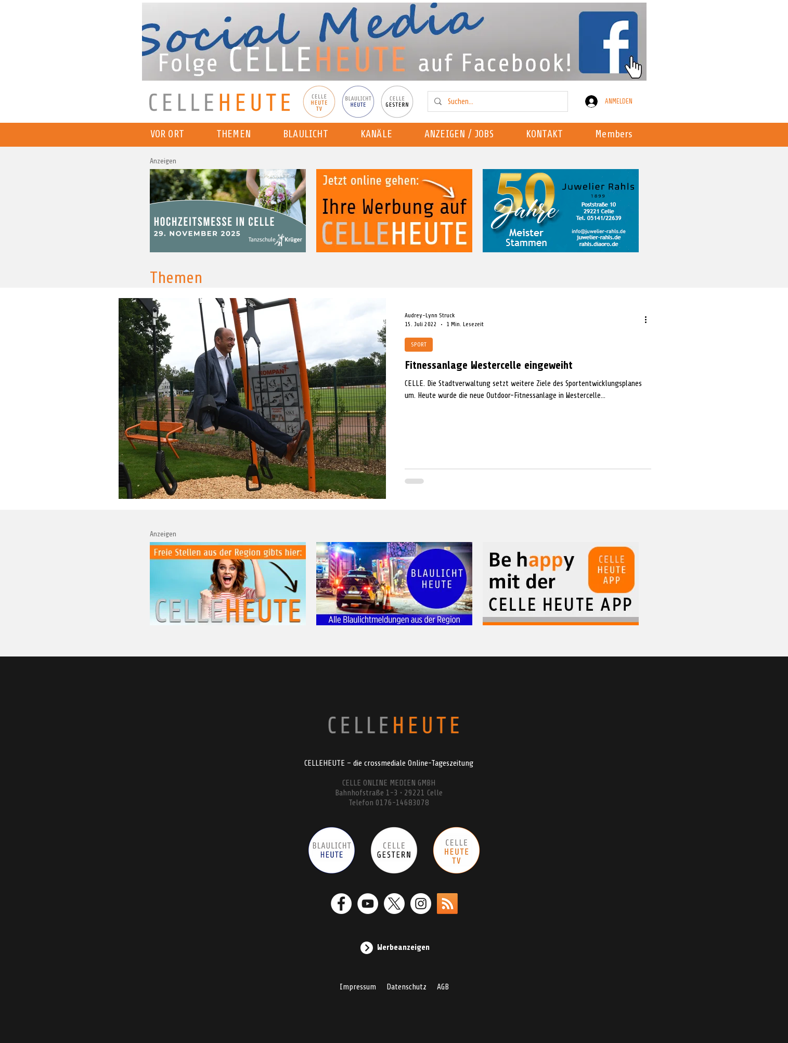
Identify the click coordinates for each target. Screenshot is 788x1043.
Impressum (358, 987)
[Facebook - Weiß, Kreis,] (341, 903)
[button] (379, 135)
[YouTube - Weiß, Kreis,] (367, 903)
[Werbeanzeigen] (394, 948)
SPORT (419, 344)
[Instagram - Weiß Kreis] (420, 903)
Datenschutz (406, 987)
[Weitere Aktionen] (649, 319)
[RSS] (447, 903)
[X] (394, 903)
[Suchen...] (497, 101)
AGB (443, 987)
